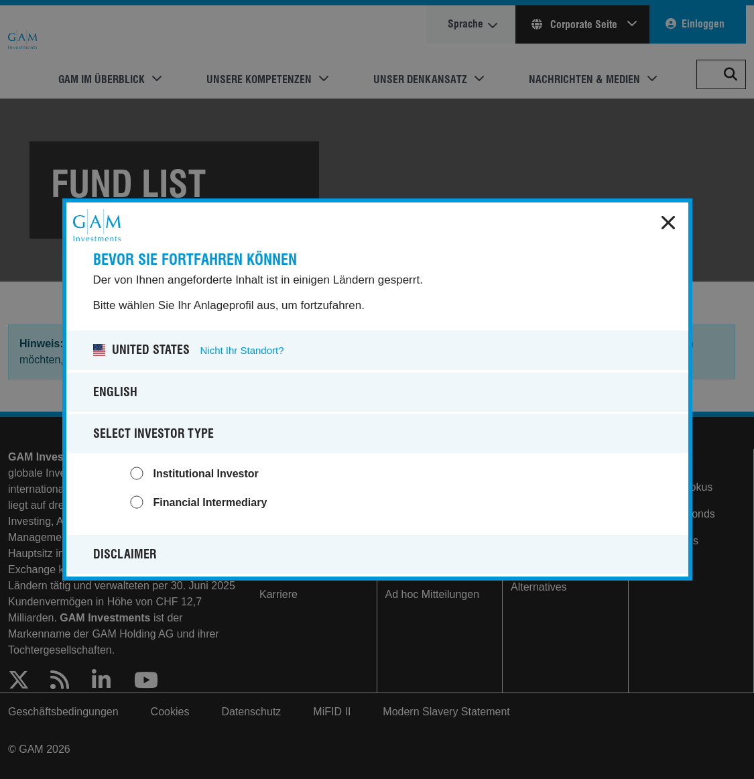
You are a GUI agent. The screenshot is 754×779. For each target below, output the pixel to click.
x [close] (668, 222)
